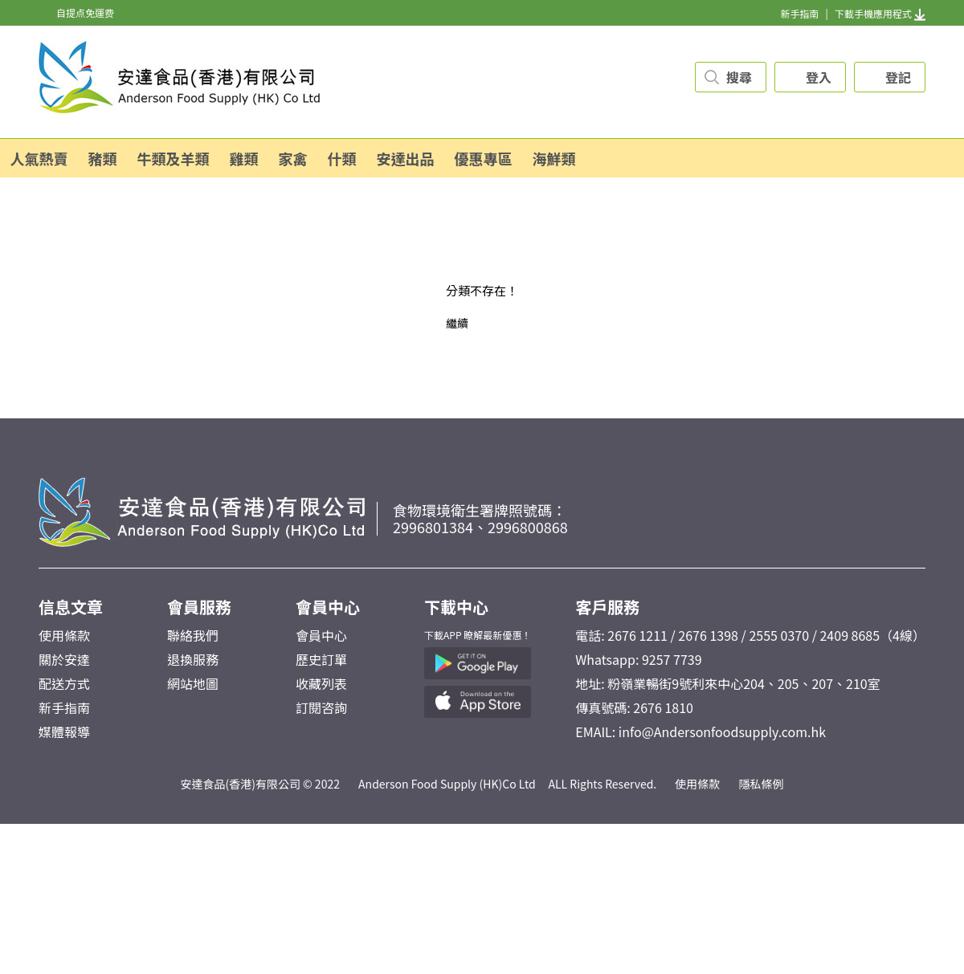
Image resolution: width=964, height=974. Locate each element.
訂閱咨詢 (321, 707)
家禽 (293, 158)
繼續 (457, 323)
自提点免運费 (85, 12)
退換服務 (193, 659)
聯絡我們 (193, 635)
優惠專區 (484, 158)
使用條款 (64, 635)
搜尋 (739, 77)
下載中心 (456, 606)
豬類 (102, 158)
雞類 (244, 158)
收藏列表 (321, 683)
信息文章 (71, 606)
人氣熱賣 (39, 158)
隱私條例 (761, 784)
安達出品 (406, 158)
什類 (342, 158)
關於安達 (64, 659)
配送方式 (64, 683)
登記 (898, 77)
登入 (818, 77)
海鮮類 (554, 158)
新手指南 (799, 13)
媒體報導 (64, 731)
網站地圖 (193, 683)
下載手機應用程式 (880, 13)
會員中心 (328, 606)
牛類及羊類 (173, 158)
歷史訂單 (321, 659)
